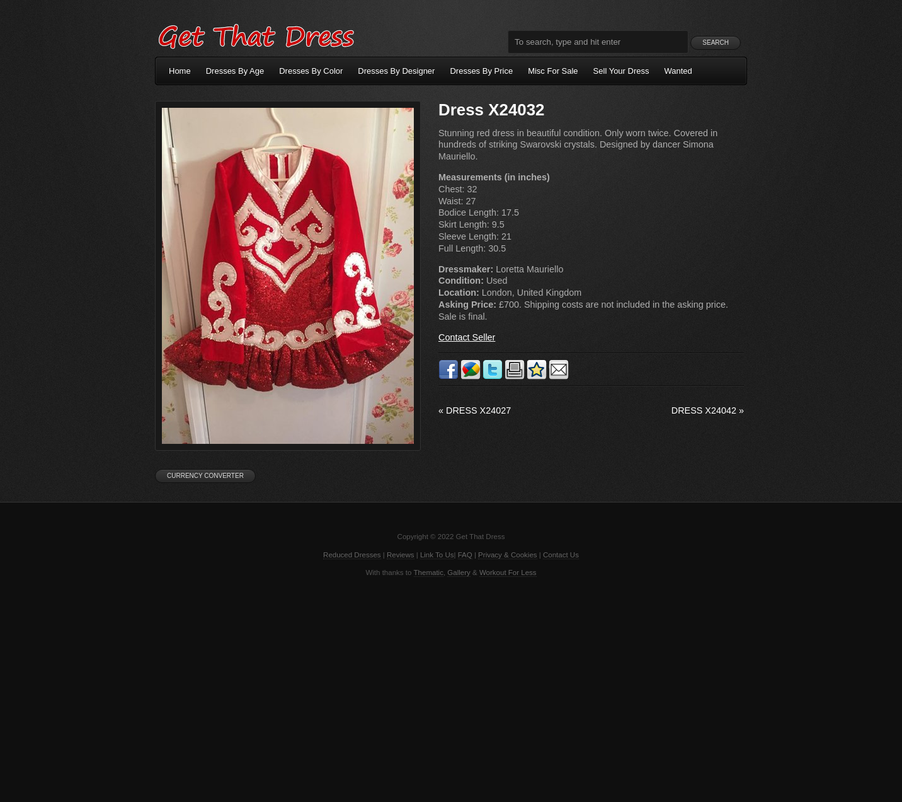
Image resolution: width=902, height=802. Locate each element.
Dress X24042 (707, 410)
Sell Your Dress (621, 71)
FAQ (465, 555)
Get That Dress (256, 34)
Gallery (458, 572)
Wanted (678, 71)
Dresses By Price (481, 71)
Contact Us (561, 555)
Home (180, 71)
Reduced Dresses (352, 555)
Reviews (400, 555)
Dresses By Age (235, 71)
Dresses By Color (311, 71)
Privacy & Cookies (507, 555)
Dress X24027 (474, 410)
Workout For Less (508, 572)
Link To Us (437, 555)
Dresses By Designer (396, 71)
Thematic (428, 572)
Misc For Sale (553, 71)
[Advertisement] (451, 688)
